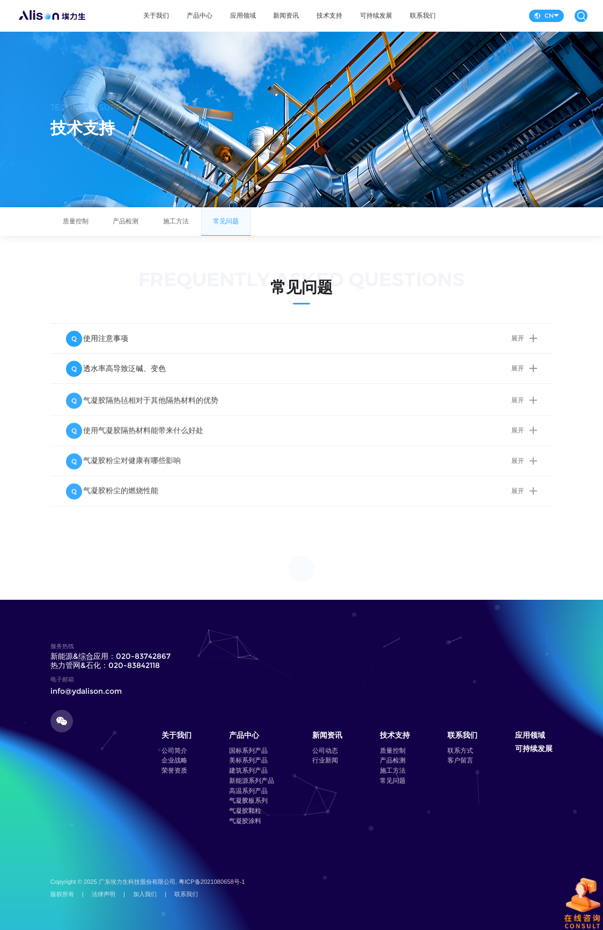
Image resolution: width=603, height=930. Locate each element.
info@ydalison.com (86, 691)
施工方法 (176, 226)
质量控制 (75, 226)
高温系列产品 (248, 791)
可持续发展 (376, 15)
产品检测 (125, 226)
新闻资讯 (286, 15)
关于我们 (156, 15)
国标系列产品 (248, 750)
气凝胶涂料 (245, 821)
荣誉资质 (174, 770)
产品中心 (199, 15)
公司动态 (325, 750)
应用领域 (243, 15)
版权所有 (62, 894)
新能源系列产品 (251, 780)
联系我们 (423, 15)
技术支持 (329, 15)
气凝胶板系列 (248, 800)
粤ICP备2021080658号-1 (212, 881)
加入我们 (145, 894)
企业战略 (174, 760)
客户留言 (460, 760)
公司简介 (174, 750)
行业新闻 (325, 760)
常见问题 (226, 226)
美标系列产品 (248, 760)
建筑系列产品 (248, 770)
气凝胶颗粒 (245, 811)
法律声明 (103, 894)
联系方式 (460, 750)
